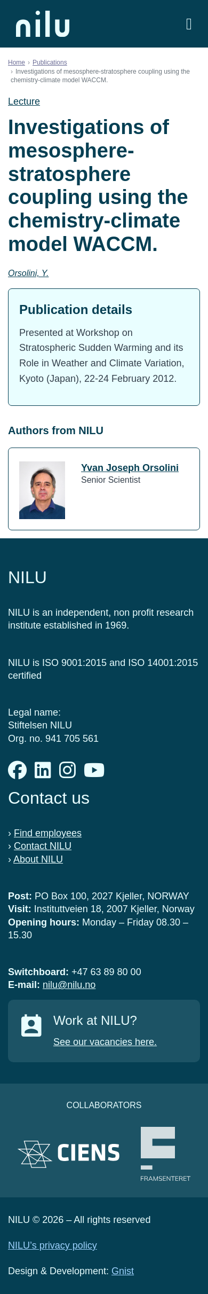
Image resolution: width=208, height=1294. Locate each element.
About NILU (38, 859)
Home (16, 62)
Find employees (48, 833)
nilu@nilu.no (69, 984)
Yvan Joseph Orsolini (130, 467)
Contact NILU (42, 846)
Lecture (24, 101)
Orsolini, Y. (28, 273)
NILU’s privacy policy (52, 1245)
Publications (50, 62)
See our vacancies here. (105, 1042)
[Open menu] (189, 24)
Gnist (122, 1271)
